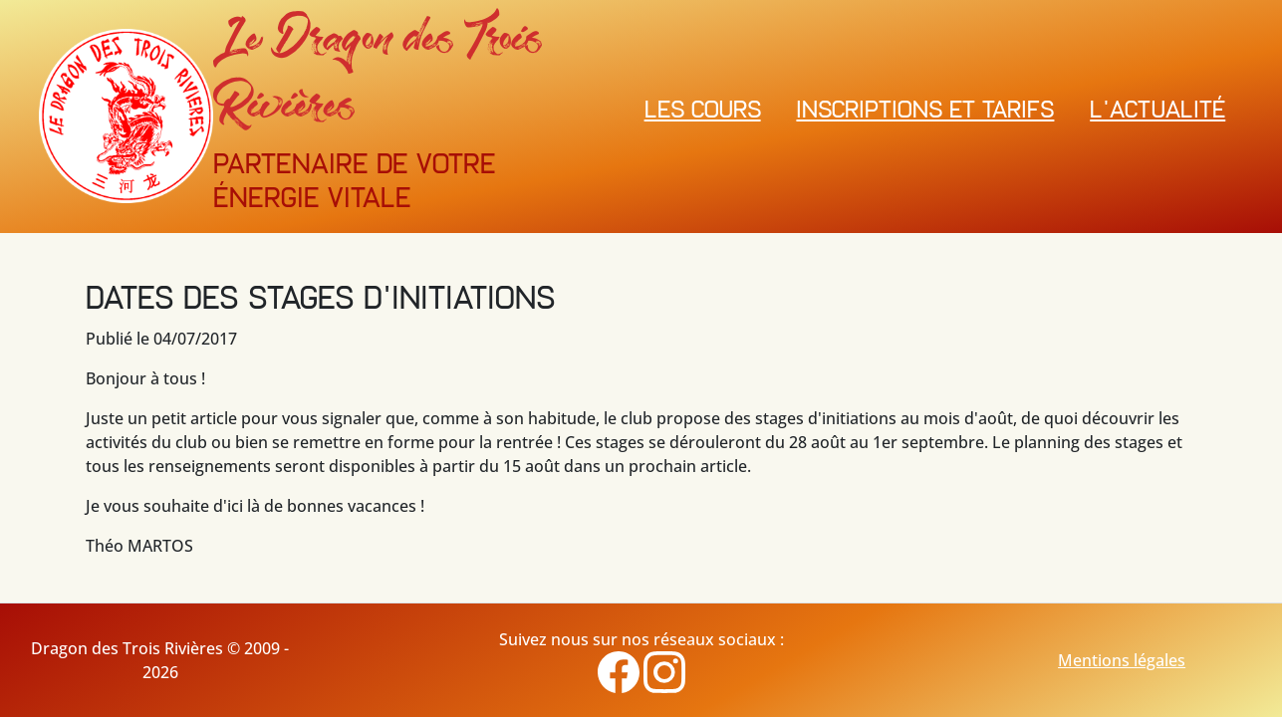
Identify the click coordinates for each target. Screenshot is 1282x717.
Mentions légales (1121, 660)
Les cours (702, 111)
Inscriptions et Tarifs (925, 111)
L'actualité (1157, 111)
